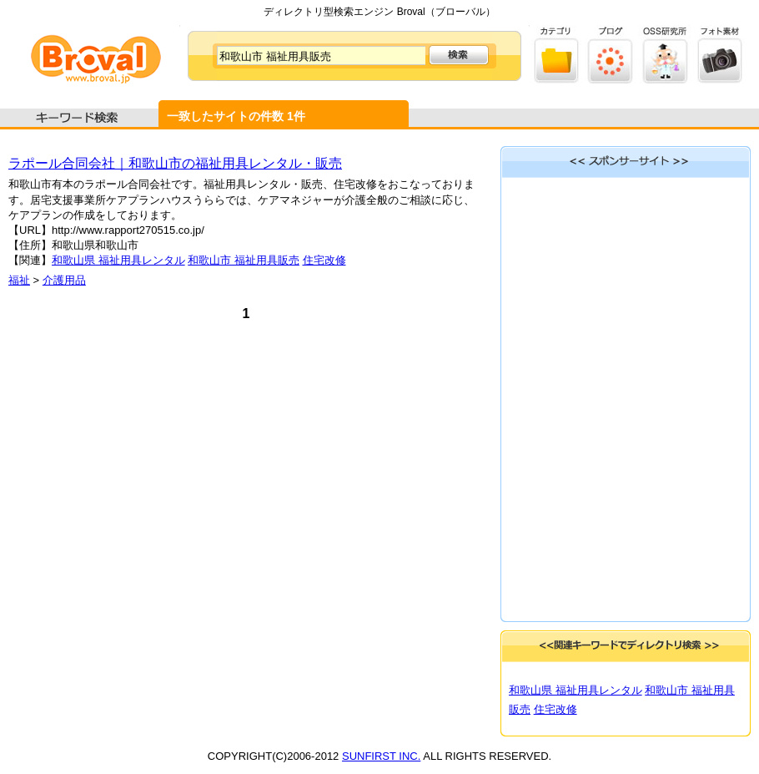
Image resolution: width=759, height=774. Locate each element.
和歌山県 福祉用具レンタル (118, 260)
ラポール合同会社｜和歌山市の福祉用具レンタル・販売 (175, 163)
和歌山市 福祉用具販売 (243, 260)
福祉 (19, 280)
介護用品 (64, 280)
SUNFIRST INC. (381, 756)
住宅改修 (324, 260)
